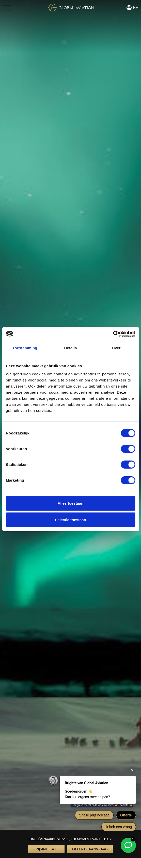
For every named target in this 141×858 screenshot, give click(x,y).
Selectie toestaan (70, 520)
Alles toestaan (71, 503)
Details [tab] (70, 348)
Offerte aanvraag (90, 849)
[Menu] (7, 8)
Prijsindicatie (46, 849)
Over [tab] (116, 348)
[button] (131, 7)
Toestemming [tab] (24, 348)
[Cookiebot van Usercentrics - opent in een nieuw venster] (113, 334)
